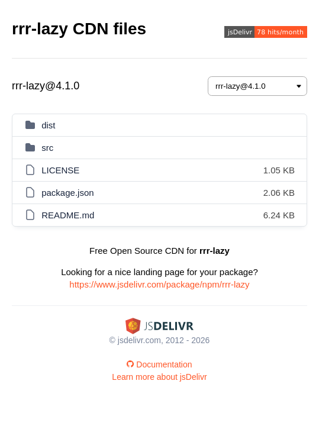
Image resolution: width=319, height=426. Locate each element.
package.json (67, 193)
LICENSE (60, 170)
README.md (67, 215)
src (47, 148)
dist (48, 125)
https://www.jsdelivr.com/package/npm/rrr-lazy (159, 284)
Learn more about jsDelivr (159, 377)
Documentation (159, 364)
